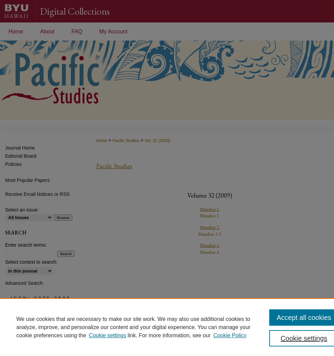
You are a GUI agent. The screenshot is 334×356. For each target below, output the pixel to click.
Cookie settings (107, 335)
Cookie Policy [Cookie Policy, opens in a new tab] (229, 335)
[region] (167, 327)
